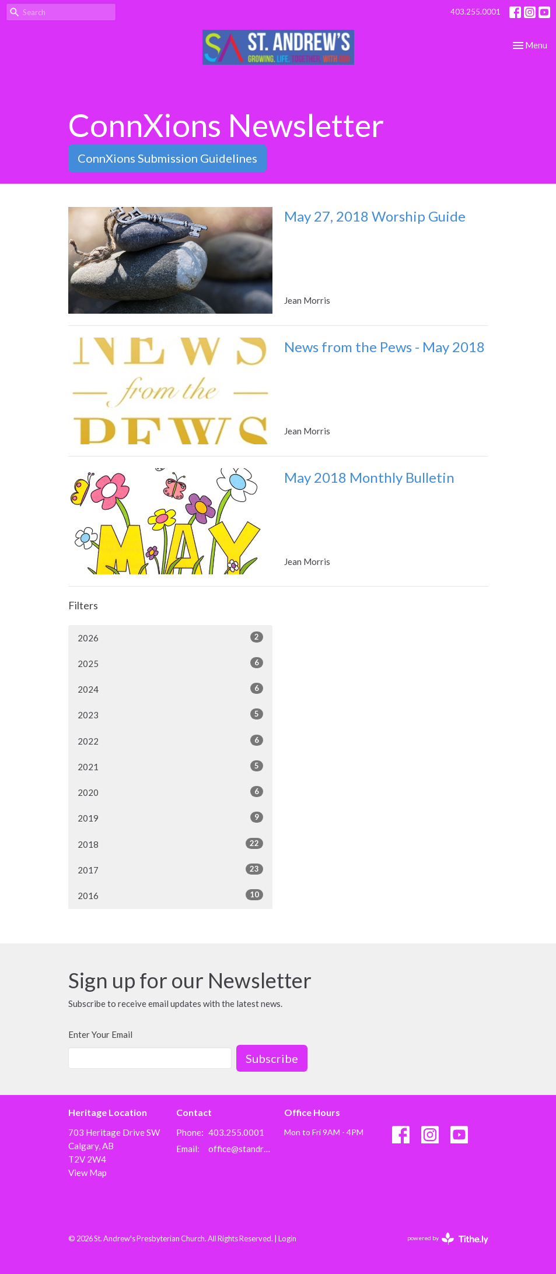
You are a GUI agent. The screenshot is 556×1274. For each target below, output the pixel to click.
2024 (170, 688)
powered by (447, 1238)
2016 (170, 895)
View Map (87, 1172)
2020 (170, 792)
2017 (170, 869)
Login (287, 1238)
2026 (170, 637)
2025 (170, 663)
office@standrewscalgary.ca (240, 1148)
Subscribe (272, 1058)
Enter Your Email (100, 1034)
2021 (170, 766)
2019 (170, 817)
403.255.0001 (475, 11)
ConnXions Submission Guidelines (167, 158)
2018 (170, 844)
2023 (170, 714)
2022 (170, 740)
